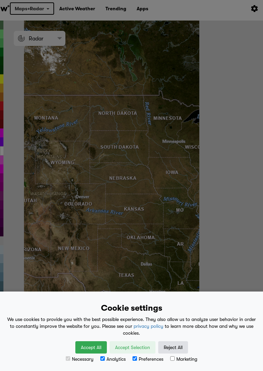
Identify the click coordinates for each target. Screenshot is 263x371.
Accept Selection (132, 347)
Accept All (91, 347)
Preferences (148, 359)
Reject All (173, 347)
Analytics (113, 359)
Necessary (79, 359)
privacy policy (148, 326)
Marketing (183, 359)
